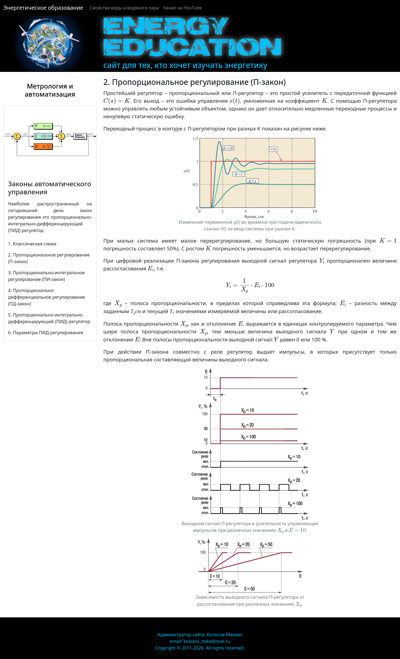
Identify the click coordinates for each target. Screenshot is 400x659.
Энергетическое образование (43, 7)
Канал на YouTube (182, 8)
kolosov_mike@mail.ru (207, 641)
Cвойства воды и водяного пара (124, 8)
